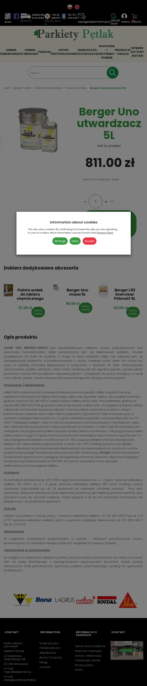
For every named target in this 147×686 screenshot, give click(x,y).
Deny (75, 241)
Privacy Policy (105, 232)
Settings (60, 241)
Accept (89, 241)
